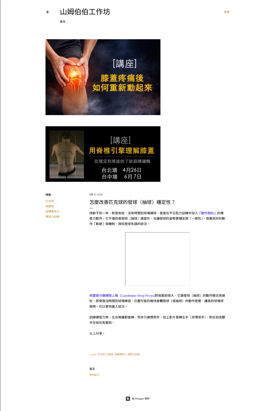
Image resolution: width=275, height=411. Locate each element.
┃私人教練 (86, 21)
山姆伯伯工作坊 (85, 12)
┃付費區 (114, 21)
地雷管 (50, 206)
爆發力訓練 (52, 216)
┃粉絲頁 (100, 21)
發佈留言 (94, 374)
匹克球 (50, 201)
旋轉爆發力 (52, 211)
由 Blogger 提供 (137, 398)
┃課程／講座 (68, 21)
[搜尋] (226, 12)
